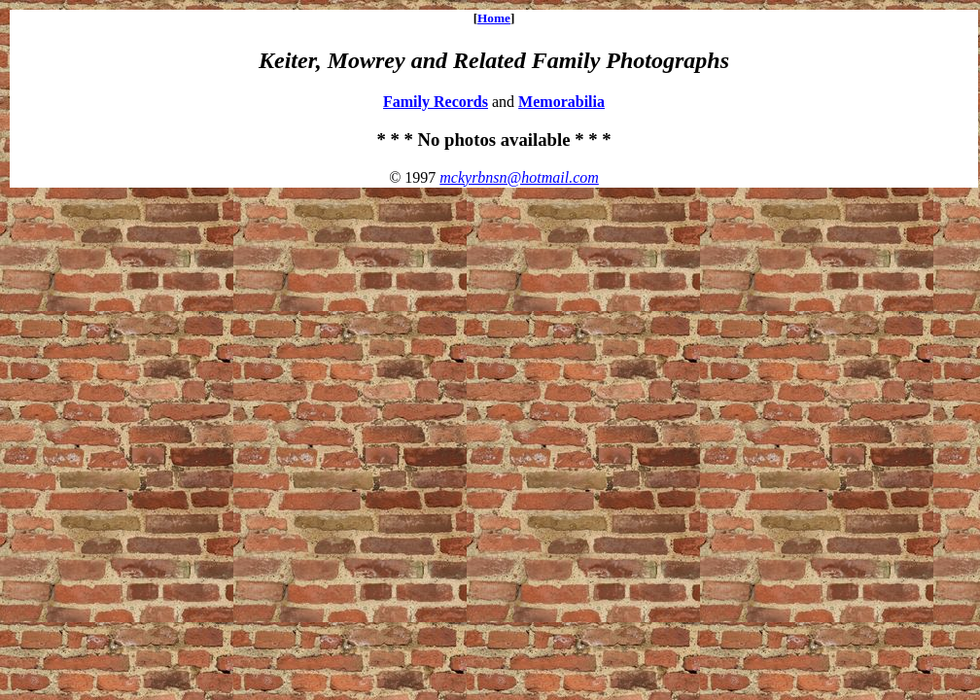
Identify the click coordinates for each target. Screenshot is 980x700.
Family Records (435, 101)
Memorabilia (561, 101)
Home (493, 18)
